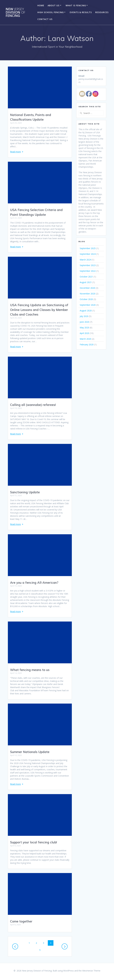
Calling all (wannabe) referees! (33, 405)
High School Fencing (50, 12)
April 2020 (84, 333)
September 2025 (88, 248)
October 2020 (86, 299)
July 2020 (84, 316)
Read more (15, 151)
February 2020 (87, 344)
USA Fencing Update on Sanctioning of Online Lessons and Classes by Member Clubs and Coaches (39, 309)
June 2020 (84, 321)
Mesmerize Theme (91, 970)
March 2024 (85, 259)
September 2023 (88, 265)
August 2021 (86, 282)
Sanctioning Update (25, 492)
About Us (53, 5)
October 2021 (86, 276)
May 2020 (84, 327)
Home (40, 5)
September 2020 (88, 304)
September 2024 (88, 254)
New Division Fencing (15, 12)
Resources (102, 12)
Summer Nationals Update (29, 752)
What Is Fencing (76, 5)
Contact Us (44, 19)
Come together (21, 921)
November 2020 (87, 293)
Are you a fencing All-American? (34, 582)
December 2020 (87, 287)
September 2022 (88, 271)
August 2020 (86, 310)
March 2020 (85, 338)
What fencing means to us (29, 670)
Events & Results (81, 12)
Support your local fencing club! (33, 842)
